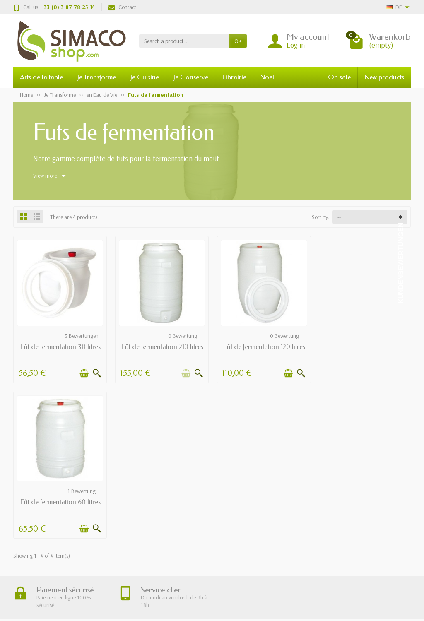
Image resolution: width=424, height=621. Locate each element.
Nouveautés (212, 512)
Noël (267, 77)
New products (384, 77)
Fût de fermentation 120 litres (263, 346)
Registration (256, 591)
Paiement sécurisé (134, 512)
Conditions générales (138, 523)
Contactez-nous (300, 533)
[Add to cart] (84, 373)
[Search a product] (184, 41)
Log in (296, 45)
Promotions (211, 501)
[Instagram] (402, 602)
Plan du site (295, 523)
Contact (122, 7)
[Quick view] (96, 373)
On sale (339, 77)
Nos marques (214, 533)
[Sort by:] (369, 217)
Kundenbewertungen (401, 263)
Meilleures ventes (218, 523)
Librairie (234, 77)
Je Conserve (190, 77)
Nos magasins (298, 512)
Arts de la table (41, 77)
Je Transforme (96, 77)
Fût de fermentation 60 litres (364, 346)
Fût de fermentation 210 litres (161, 346)
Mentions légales (301, 501)
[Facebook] (383, 602)
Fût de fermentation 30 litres (59, 346)
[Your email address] (194, 591)
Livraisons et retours (137, 501)
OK (238, 41)
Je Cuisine (144, 77)
